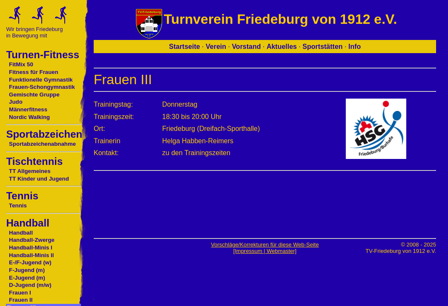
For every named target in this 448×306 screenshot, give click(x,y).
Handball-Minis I (30, 247)
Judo (16, 102)
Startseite (184, 46)
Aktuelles (282, 46)
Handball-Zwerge (32, 240)
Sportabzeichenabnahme (42, 144)
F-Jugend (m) (27, 270)
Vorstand (246, 46)
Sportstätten (322, 46)
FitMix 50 (21, 64)
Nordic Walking (29, 117)
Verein (216, 46)
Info (354, 46)
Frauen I (20, 292)
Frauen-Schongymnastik (42, 87)
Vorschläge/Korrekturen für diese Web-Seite (265, 244)
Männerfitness (28, 109)
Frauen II (20, 300)
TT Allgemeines (30, 171)
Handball (21, 233)
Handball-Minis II (31, 255)
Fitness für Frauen (33, 72)
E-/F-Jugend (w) (30, 262)
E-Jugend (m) (27, 278)
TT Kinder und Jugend (39, 179)
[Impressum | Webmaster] (264, 251)
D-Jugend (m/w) (30, 285)
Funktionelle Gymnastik (41, 79)
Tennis (18, 205)
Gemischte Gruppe (34, 94)
